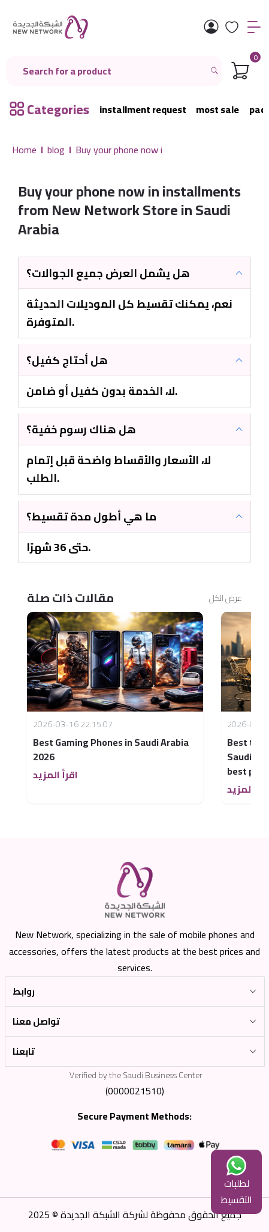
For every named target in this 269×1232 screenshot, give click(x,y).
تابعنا (24, 1051)
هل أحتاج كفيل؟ (67, 360)
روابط (24, 991)
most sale (217, 110)
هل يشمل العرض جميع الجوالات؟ (108, 273)
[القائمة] (254, 27)
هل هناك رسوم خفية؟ (81, 429)
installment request (142, 110)
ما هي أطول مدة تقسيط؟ (91, 516)
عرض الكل (225, 598)
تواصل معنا (36, 1021)
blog (56, 150)
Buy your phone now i (118, 150)
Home (24, 150)
